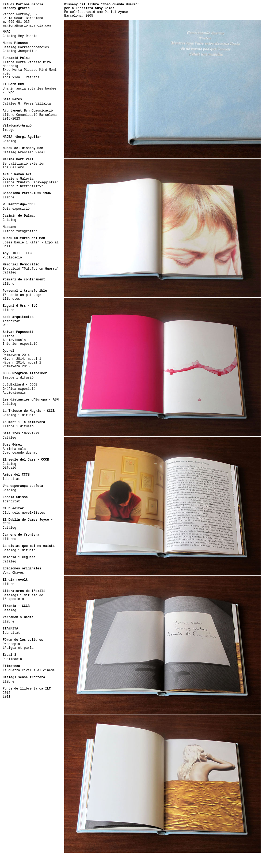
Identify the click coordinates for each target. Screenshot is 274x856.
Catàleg (9, 141)
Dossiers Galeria (18, 179)
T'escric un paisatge (22, 295)
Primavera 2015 (16, 366)
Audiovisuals (14, 340)
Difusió (9, 468)
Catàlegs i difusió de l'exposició (23, 597)
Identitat (11, 321)
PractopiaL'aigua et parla (18, 646)
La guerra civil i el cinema (29, 670)
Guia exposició (16, 209)
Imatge (8, 130)
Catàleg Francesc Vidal (24, 152)
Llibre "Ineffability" (23, 186)
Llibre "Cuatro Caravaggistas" (31, 182)
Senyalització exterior (24, 164)
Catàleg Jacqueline (20, 51)
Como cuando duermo (20, 453)
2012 (6, 693)
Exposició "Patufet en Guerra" (31, 269)
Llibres (9, 539)
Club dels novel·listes (24, 513)
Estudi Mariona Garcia (23, 4)
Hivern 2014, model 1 (22, 359)
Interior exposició (20, 344)
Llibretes (11, 299)
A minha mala (14, 449)
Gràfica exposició (19, 389)
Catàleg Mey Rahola (20, 36)
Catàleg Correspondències (26, 47)
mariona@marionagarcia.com (27, 26)
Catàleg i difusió (19, 415)
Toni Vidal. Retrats (21, 77)
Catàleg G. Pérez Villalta (27, 104)
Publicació (12, 258)
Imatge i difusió (18, 378)
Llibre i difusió (18, 426)
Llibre (8, 197)
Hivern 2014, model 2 (22, 363)
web (6, 325)
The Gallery (13, 167)
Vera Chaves (13, 573)
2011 (6, 697)
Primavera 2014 (16, 355)
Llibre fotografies (20, 231)
